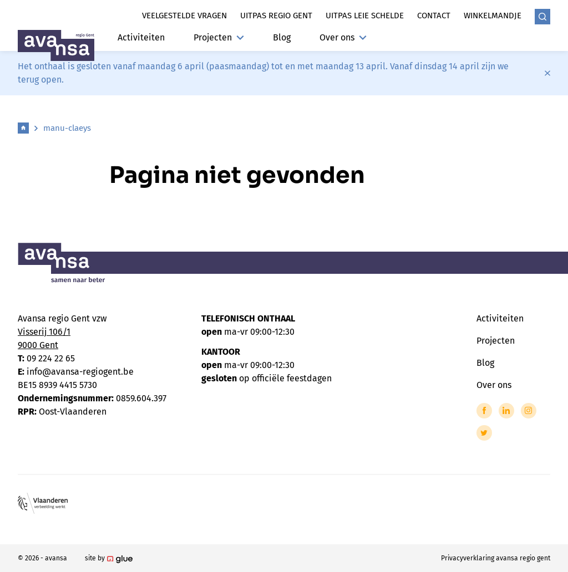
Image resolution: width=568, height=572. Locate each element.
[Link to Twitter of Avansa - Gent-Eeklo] (484, 433)
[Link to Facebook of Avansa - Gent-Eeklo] (484, 410)
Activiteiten (141, 37)
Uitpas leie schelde (365, 16)
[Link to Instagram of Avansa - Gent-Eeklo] (528, 410)
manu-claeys (67, 128)
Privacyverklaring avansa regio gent (495, 558)
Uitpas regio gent (276, 16)
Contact (433, 16)
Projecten (219, 37)
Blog (282, 37)
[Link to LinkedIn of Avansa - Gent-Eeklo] (506, 410)
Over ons (343, 37)
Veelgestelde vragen (184, 16)
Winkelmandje (492, 16)
